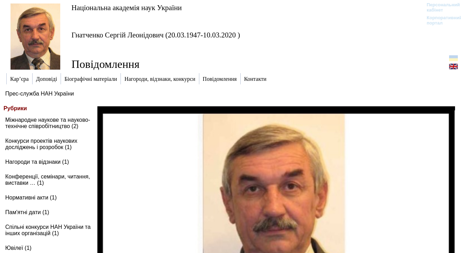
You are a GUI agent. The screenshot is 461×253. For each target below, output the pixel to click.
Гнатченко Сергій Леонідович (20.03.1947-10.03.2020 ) (155, 35)
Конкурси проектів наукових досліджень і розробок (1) (41, 144)
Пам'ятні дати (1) (27, 212)
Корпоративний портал (440, 20)
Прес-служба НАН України (39, 94)
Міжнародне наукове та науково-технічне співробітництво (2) (47, 123)
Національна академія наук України (126, 7)
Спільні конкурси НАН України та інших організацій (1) (48, 230)
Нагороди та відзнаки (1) (37, 162)
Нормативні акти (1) (31, 198)
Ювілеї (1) (18, 248)
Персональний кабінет (440, 7)
